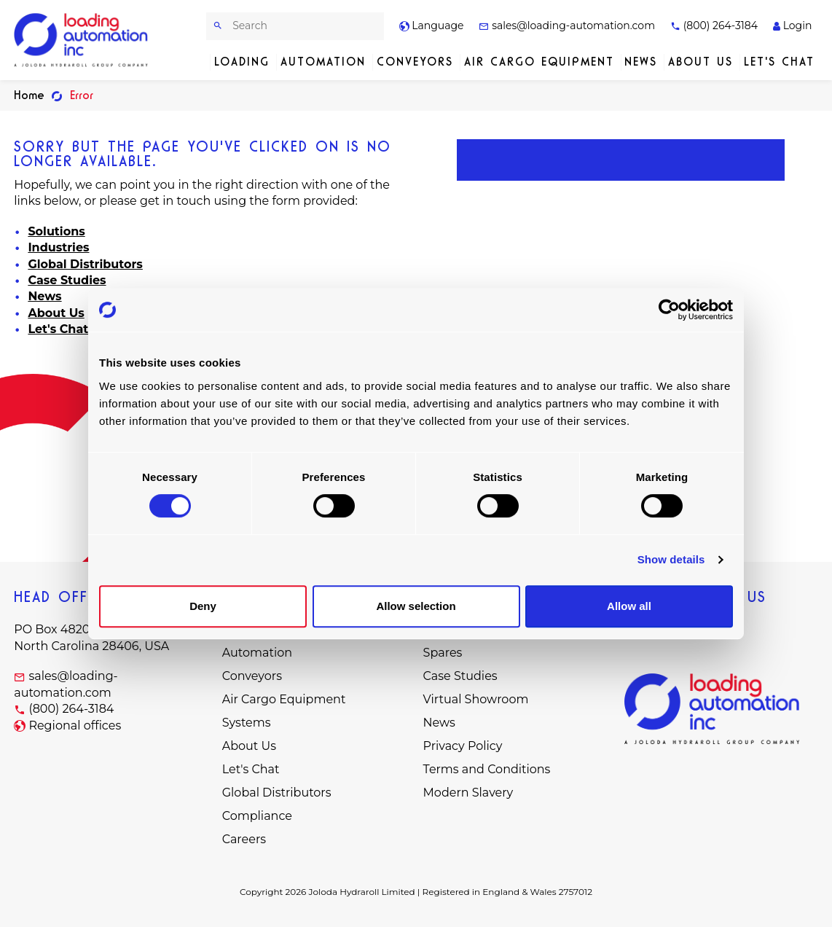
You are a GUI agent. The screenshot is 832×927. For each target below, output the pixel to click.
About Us (700, 62)
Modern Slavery (468, 792)
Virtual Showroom (476, 699)
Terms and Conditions (487, 769)
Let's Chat (779, 62)
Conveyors (415, 62)
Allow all (629, 606)
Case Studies (67, 280)
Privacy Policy (463, 746)
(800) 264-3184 (714, 25)
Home (29, 95)
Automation (323, 62)
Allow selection (415, 606)
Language (431, 25)
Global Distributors (85, 264)
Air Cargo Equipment (539, 62)
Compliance (257, 816)
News (640, 62)
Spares (443, 653)
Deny (202, 606)
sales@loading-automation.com (567, 25)
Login (792, 25)
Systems (246, 723)
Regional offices (74, 725)
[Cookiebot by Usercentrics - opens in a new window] (669, 310)
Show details (671, 559)
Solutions (56, 231)
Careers (244, 839)
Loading (242, 62)
